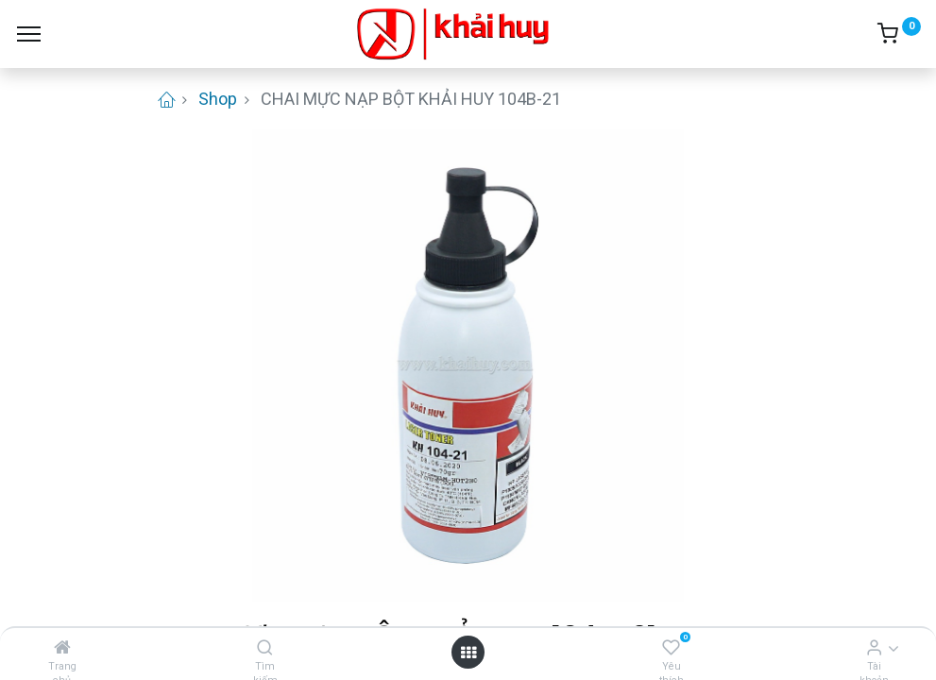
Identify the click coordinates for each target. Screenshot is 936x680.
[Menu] (29, 34)
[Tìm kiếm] (265, 647)
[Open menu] (468, 652)
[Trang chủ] (62, 647)
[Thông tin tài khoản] (874, 647)
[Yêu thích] (671, 647)
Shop (217, 99)
